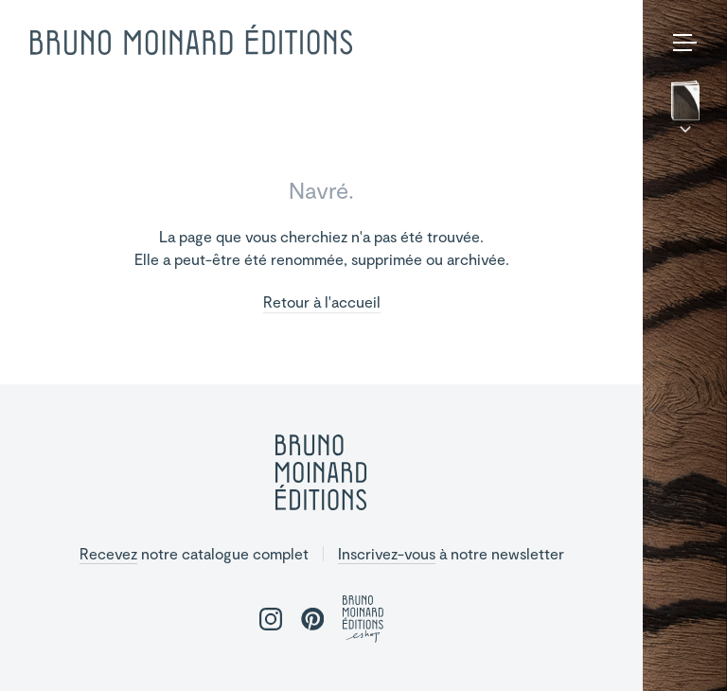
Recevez (108, 553)
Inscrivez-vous (386, 553)
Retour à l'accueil (322, 302)
